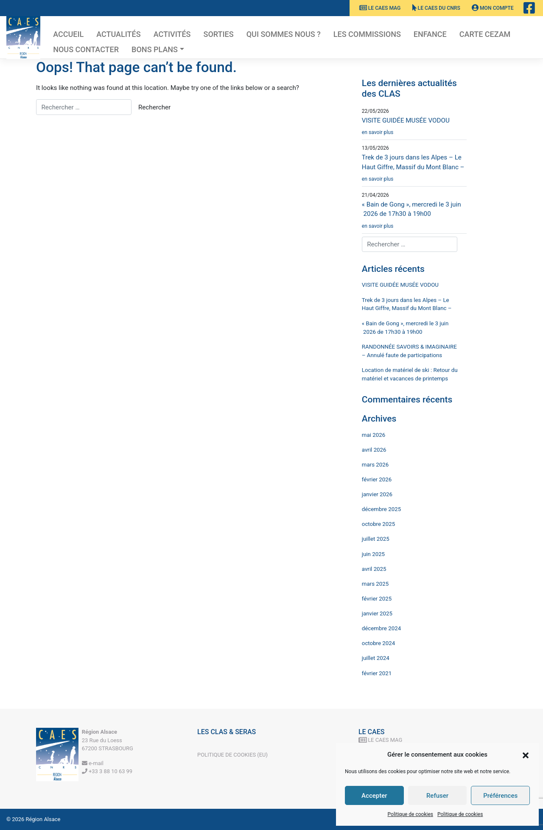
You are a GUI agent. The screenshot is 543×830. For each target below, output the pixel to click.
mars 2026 (375, 464)
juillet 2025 (375, 539)
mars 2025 (375, 584)
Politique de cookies (410, 814)
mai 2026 (373, 435)
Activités (172, 34)
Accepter (374, 795)
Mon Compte (493, 8)
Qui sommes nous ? (283, 34)
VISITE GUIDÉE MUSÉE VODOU (414, 128)
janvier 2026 (377, 494)
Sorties (219, 34)
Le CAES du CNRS (436, 8)
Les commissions (367, 34)
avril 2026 (374, 450)
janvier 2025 (377, 613)
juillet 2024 (375, 658)
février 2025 (377, 598)
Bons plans (155, 49)
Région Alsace (43, 819)
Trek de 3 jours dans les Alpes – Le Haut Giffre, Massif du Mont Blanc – (414, 170)
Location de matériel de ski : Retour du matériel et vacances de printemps (410, 374)
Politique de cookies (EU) (232, 755)
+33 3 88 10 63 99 (107, 771)
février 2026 (377, 479)
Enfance (430, 34)
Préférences (500, 795)
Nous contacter (86, 49)
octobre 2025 (378, 524)
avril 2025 (374, 569)
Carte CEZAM (485, 34)
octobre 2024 (378, 643)
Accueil (68, 34)
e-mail (93, 763)
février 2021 (377, 673)
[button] (525, 754)
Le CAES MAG (380, 8)
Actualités (118, 34)
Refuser (437, 795)
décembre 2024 (381, 628)
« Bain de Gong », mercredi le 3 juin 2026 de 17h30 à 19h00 (414, 217)
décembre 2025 (381, 509)
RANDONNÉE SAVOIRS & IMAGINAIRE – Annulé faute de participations (409, 351)
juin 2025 (373, 554)
